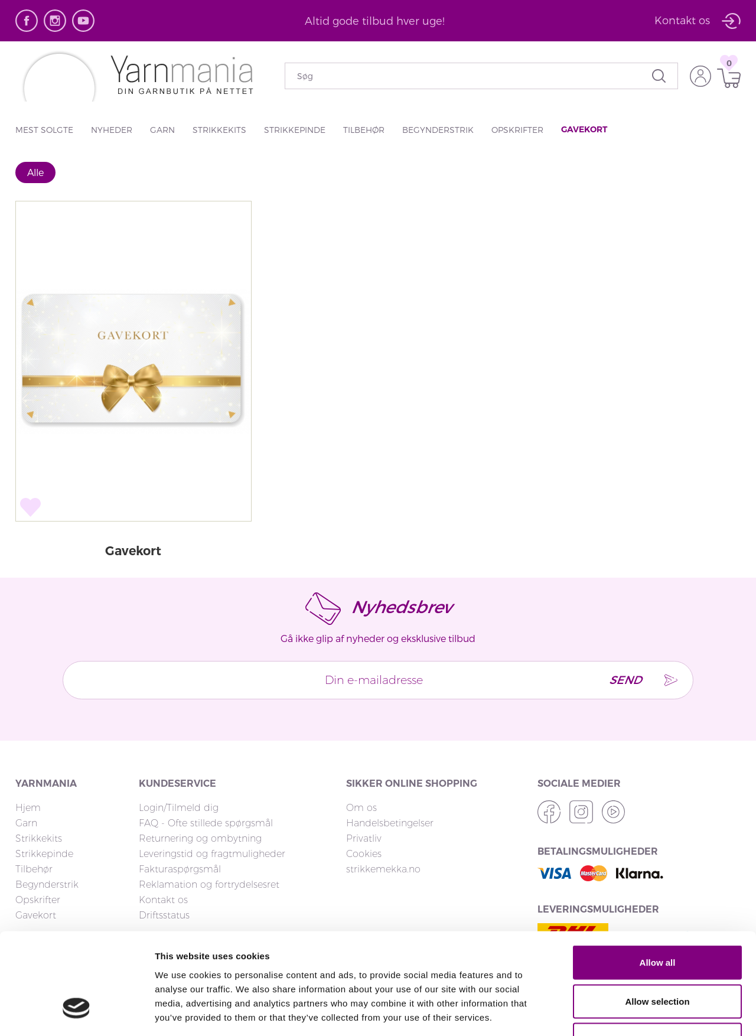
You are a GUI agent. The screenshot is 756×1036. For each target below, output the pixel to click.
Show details (619, 1013)
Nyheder (111, 130)
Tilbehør (363, 130)
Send (621, 681)
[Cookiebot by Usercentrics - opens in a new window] (76, 1013)
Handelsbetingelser (390, 823)
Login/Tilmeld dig (179, 808)
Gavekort (584, 129)
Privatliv (364, 839)
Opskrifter (517, 130)
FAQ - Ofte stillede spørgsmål (206, 823)
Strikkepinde (294, 130)
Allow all (658, 881)
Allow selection (657, 920)
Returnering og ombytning (200, 839)
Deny (658, 958)
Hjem (28, 808)
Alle (35, 172)
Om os (361, 808)
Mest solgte (44, 130)
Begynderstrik (438, 130)
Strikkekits (219, 130)
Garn (162, 130)
